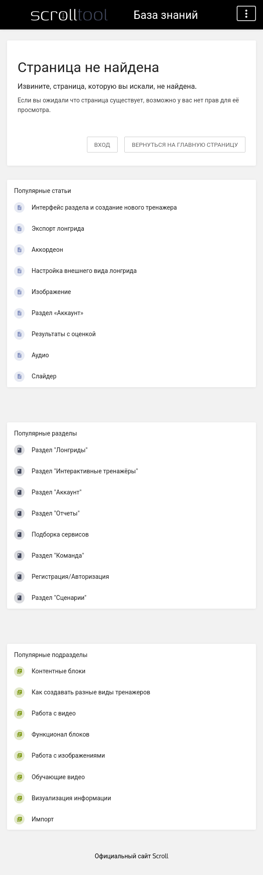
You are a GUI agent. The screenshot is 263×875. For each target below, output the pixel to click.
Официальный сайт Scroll (131, 856)
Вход (102, 144)
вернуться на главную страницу (185, 144)
